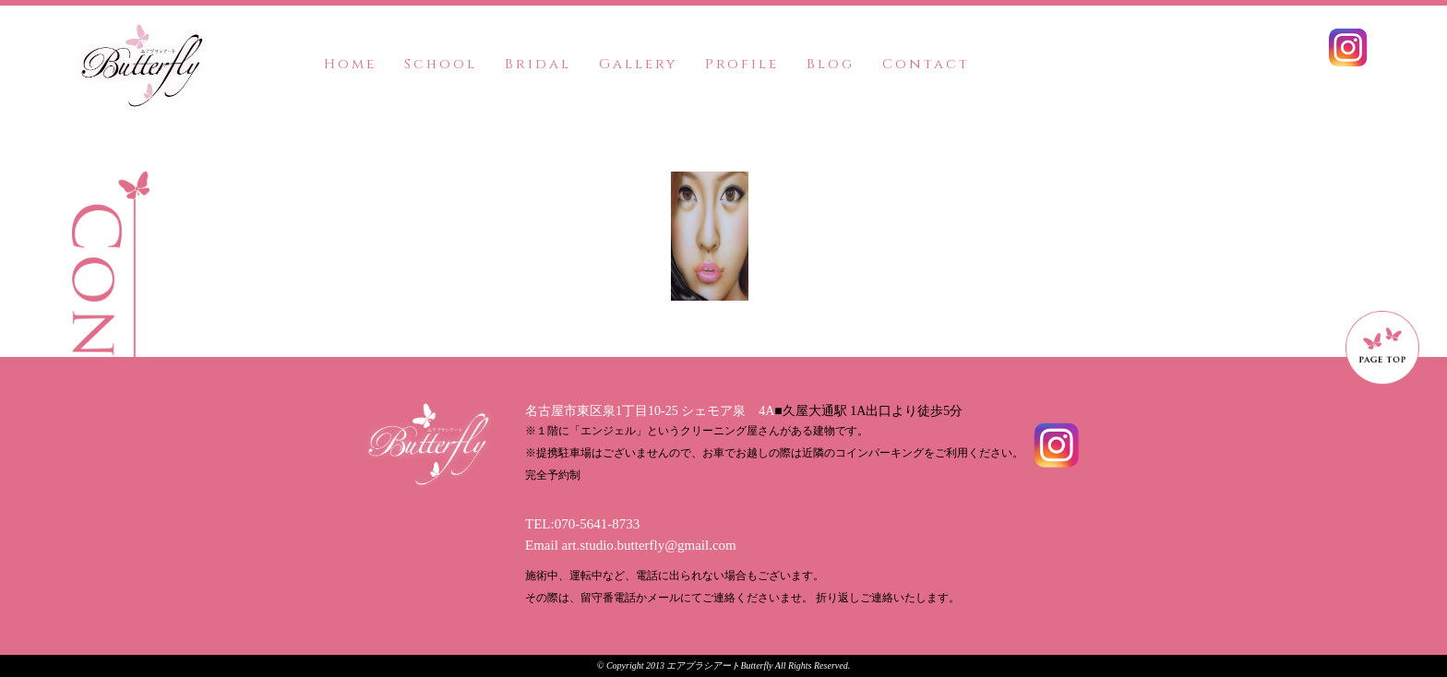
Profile (742, 64)
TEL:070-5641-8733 (582, 524)
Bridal (538, 64)
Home (350, 64)
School (440, 64)
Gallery (638, 64)
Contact (926, 64)
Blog (831, 64)
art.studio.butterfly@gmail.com (649, 545)
